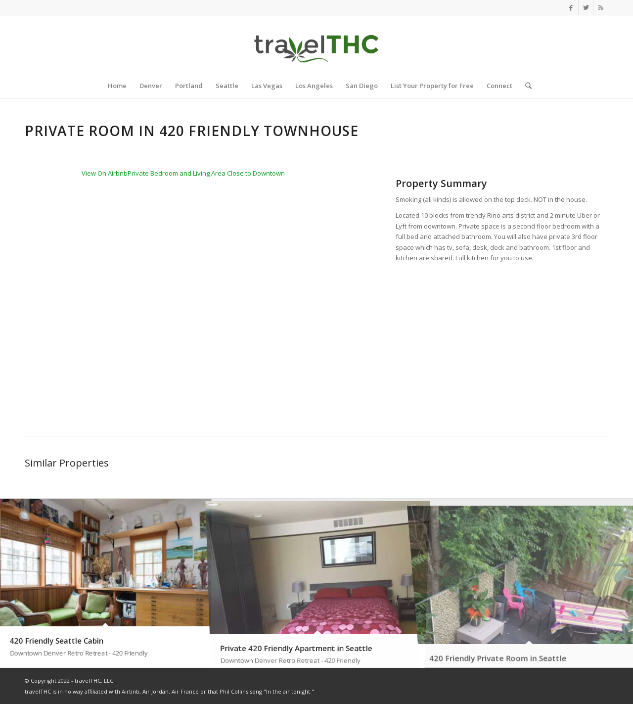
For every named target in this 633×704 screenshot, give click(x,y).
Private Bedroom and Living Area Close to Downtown (206, 173)
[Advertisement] (502, 338)
